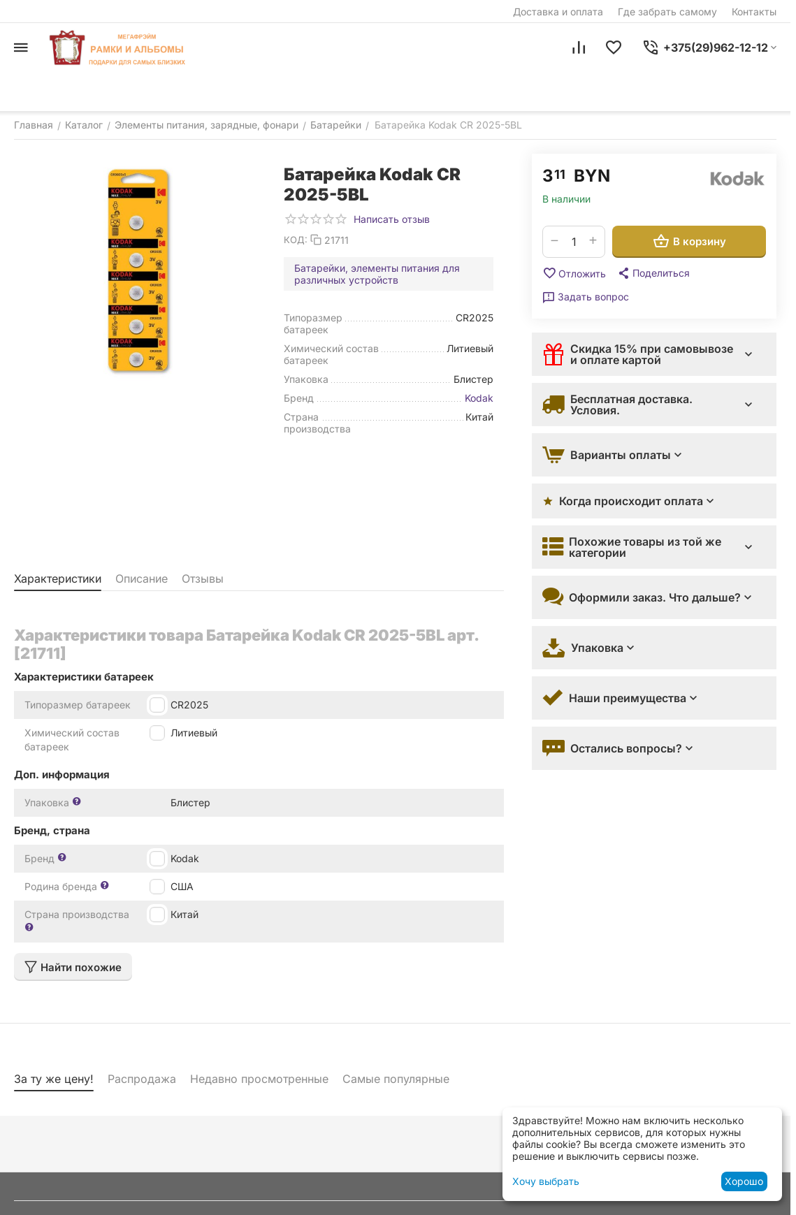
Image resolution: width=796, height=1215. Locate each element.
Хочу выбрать (545, 1181)
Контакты (754, 11)
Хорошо (744, 1181)
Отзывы (203, 578)
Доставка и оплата (558, 11)
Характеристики (57, 578)
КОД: (295, 239)
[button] (653, 273)
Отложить (574, 273)
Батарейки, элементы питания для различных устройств (377, 274)
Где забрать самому (667, 11)
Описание (141, 578)
